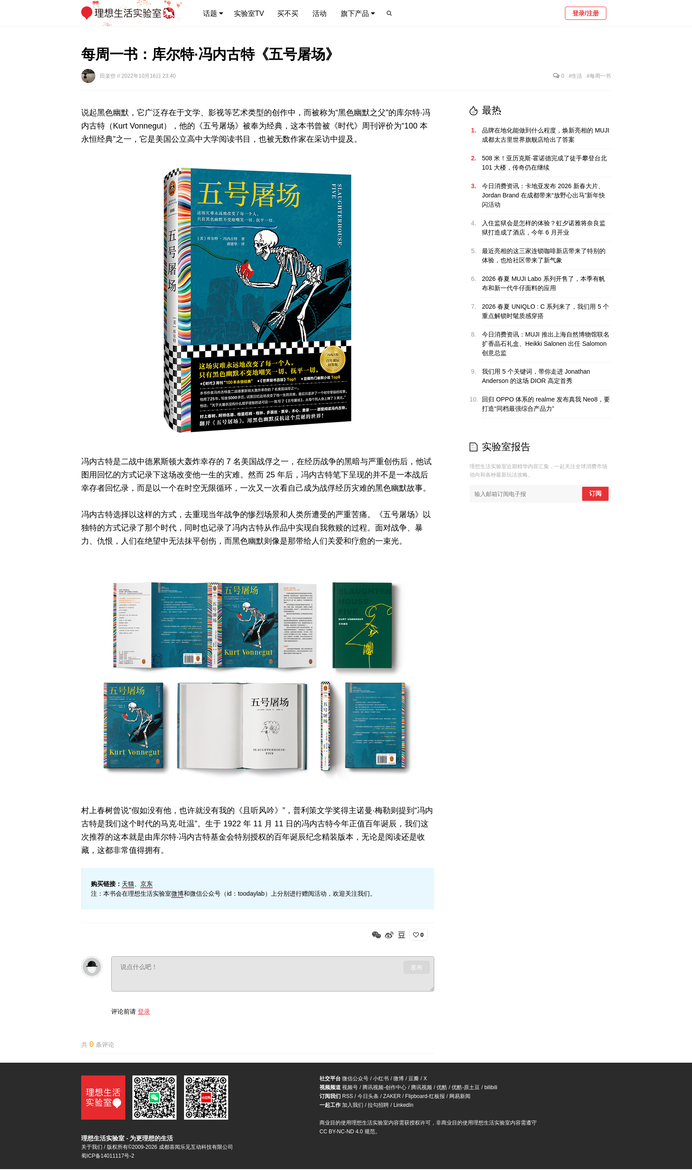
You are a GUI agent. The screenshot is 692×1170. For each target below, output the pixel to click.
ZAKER (392, 1097)
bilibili (490, 1088)
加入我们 (352, 1106)
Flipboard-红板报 (425, 1097)
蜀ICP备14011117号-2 (107, 1157)
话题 (210, 13)
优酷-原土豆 (465, 1088)
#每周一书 (599, 76)
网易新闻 (459, 1097)
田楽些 (108, 76)
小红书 (381, 1079)
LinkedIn (403, 1106)
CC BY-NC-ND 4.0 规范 (347, 1132)
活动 (319, 13)
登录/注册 (585, 13)
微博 (177, 893)
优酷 (441, 1088)
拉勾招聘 (378, 1106)
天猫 (128, 883)
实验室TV (249, 13)
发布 (416, 967)
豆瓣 (413, 1079)
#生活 (576, 76)
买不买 (287, 13)
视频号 (350, 1088)
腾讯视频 (421, 1088)
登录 (144, 1011)
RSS (347, 1097)
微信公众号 (355, 1079)
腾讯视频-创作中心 (384, 1088)
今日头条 (368, 1097)
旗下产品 (355, 13)
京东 (146, 883)
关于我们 (91, 1148)
